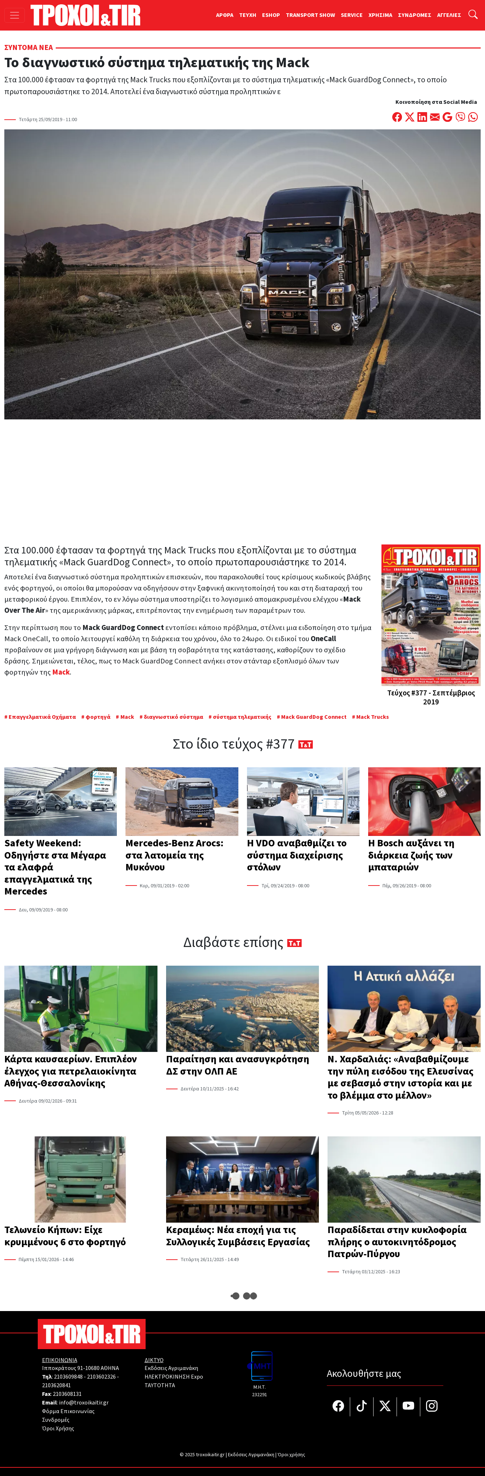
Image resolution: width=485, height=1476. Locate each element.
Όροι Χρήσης (58, 1429)
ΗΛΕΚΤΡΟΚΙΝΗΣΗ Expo (174, 1377)
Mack (127, 717)
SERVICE (352, 15)
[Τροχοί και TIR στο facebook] (338, 1406)
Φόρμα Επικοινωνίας (68, 1411)
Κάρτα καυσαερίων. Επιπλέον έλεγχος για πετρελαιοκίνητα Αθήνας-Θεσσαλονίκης (70, 1071)
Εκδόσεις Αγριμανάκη (171, 1368)
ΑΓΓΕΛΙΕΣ (449, 15)
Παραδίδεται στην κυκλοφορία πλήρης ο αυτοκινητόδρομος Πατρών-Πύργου (397, 1242)
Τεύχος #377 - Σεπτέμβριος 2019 (431, 697)
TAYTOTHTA (160, 1385)
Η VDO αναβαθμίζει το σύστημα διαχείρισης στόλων (297, 855)
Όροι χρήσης (291, 1454)
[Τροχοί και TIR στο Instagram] (431, 1406)
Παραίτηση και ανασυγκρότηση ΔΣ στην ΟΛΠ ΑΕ (237, 1065)
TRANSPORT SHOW (310, 15)
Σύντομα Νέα (28, 47)
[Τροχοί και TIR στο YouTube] (408, 1406)
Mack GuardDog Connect (314, 717)
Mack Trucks (372, 717)
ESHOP (271, 15)
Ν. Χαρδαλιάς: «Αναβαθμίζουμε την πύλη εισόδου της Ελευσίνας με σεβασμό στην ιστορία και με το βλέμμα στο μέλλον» (400, 1077)
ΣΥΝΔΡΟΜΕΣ (414, 15)
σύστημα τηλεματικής (242, 717)
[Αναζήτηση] (473, 15)
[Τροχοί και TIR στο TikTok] (362, 1406)
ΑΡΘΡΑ (224, 15)
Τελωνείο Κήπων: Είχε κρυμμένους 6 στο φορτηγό (65, 1236)
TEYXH (247, 15)
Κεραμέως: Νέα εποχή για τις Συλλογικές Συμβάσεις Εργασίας (238, 1236)
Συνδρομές (55, 1420)
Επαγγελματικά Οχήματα (43, 717)
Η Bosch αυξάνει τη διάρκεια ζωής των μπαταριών (411, 855)
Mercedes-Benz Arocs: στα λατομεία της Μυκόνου (174, 855)
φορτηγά (98, 717)
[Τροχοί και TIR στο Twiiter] (385, 1406)
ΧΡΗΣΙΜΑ (380, 15)
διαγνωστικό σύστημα (173, 717)
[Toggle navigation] (14, 15)
